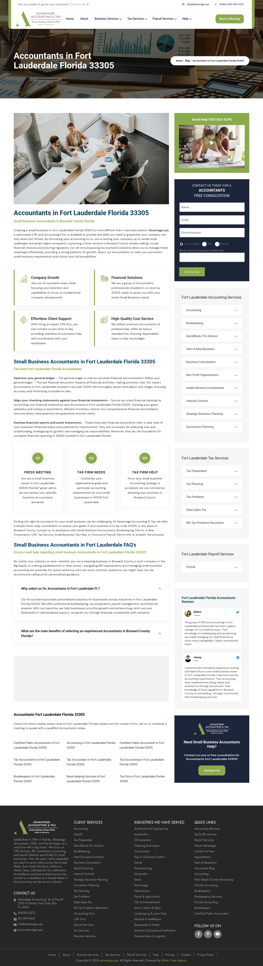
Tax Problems (195, 497)
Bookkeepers (202, 891)
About (84, 18)
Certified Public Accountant (211, 913)
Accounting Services (207, 829)
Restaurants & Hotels (146, 925)
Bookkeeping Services (208, 896)
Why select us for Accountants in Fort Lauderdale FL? (60, 588)
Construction (142, 851)
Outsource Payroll (104, 535)
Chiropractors (142, 840)
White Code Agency (174, 960)
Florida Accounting (206, 885)
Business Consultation (201, 362)
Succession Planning (200, 427)
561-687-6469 (26, 918)
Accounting (193, 310)
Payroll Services (163, 18)
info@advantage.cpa (198, 4)
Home (70, 18)
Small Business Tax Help (71, 535)
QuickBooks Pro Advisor (202, 336)
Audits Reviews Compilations (205, 388)
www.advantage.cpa (30, 930)
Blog (187, 60)
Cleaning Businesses (146, 846)
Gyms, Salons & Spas (147, 908)
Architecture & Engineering (151, 829)
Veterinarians (142, 891)
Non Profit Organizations (202, 375)
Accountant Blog (205, 868)
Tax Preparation (196, 471)
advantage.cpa (109, 960)
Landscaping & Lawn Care (150, 913)
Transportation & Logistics (150, 936)
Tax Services (135, 18)
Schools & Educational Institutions (155, 930)
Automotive (141, 834)
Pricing (169, 955)
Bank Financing (83, 868)
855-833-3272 (236, 4)
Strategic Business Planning (204, 414)
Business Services (107, 18)
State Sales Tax (196, 510)
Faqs (156, 955)
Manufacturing (143, 868)
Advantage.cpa (158, 230)
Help (185, 18)
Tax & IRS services (206, 834)
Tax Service (46, 535)
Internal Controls (197, 401)
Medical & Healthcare (147, 919)
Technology (141, 885)
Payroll (190, 567)
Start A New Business (200, 349)
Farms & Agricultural (146, 896)
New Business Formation (89, 857)
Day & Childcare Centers (149, 857)
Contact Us (79, 4)
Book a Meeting (227, 19)
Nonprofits (140, 874)
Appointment (202, 857)
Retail (137, 879)
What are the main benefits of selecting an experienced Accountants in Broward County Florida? (85, 633)
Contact (185, 955)
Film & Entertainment (147, 902)
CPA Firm (80, 919)
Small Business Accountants (96, 530)
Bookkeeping (125, 530)
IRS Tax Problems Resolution (205, 523)
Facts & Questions (206, 863)
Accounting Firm (84, 913)
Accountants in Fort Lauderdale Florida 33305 (218, 60)
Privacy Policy (205, 955)
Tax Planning (194, 484)
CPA (34, 535)
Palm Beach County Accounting (214, 879)
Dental (138, 863)
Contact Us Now (204, 851)
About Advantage (205, 846)
